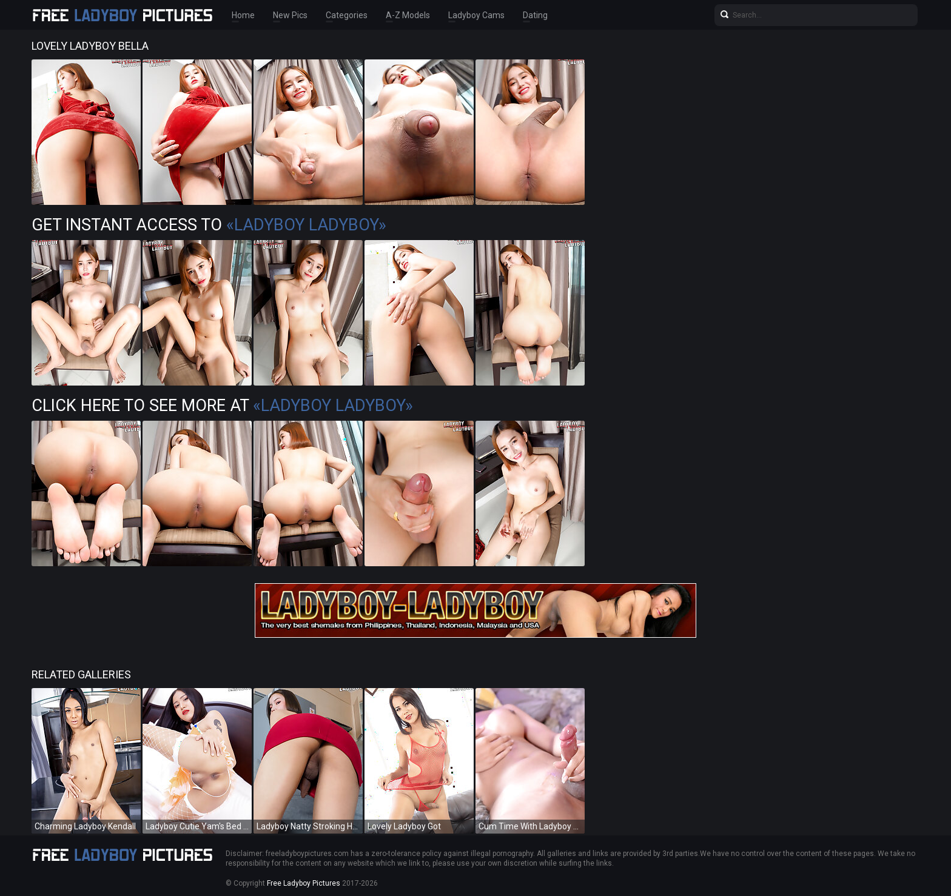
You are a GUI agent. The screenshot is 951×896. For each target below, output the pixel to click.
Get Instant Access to (209, 225)
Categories (347, 15)
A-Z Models (408, 15)
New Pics (290, 15)
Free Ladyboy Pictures (303, 883)
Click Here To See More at (222, 405)
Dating (535, 15)
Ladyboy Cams (476, 15)
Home (243, 15)
